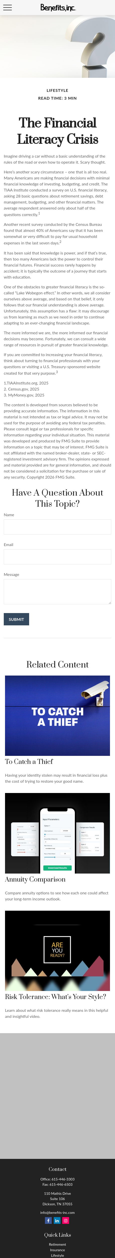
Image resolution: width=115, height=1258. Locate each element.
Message (11, 574)
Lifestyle (57, 1255)
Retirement (57, 1244)
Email (8, 544)
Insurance (57, 1250)
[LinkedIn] (57, 1220)
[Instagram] (65, 1220)
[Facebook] (48, 1220)
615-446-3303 (63, 1179)
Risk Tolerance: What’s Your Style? (55, 997)
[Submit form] (16, 619)
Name (9, 514)
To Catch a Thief (29, 762)
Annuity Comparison (35, 880)
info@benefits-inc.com (57, 1212)
